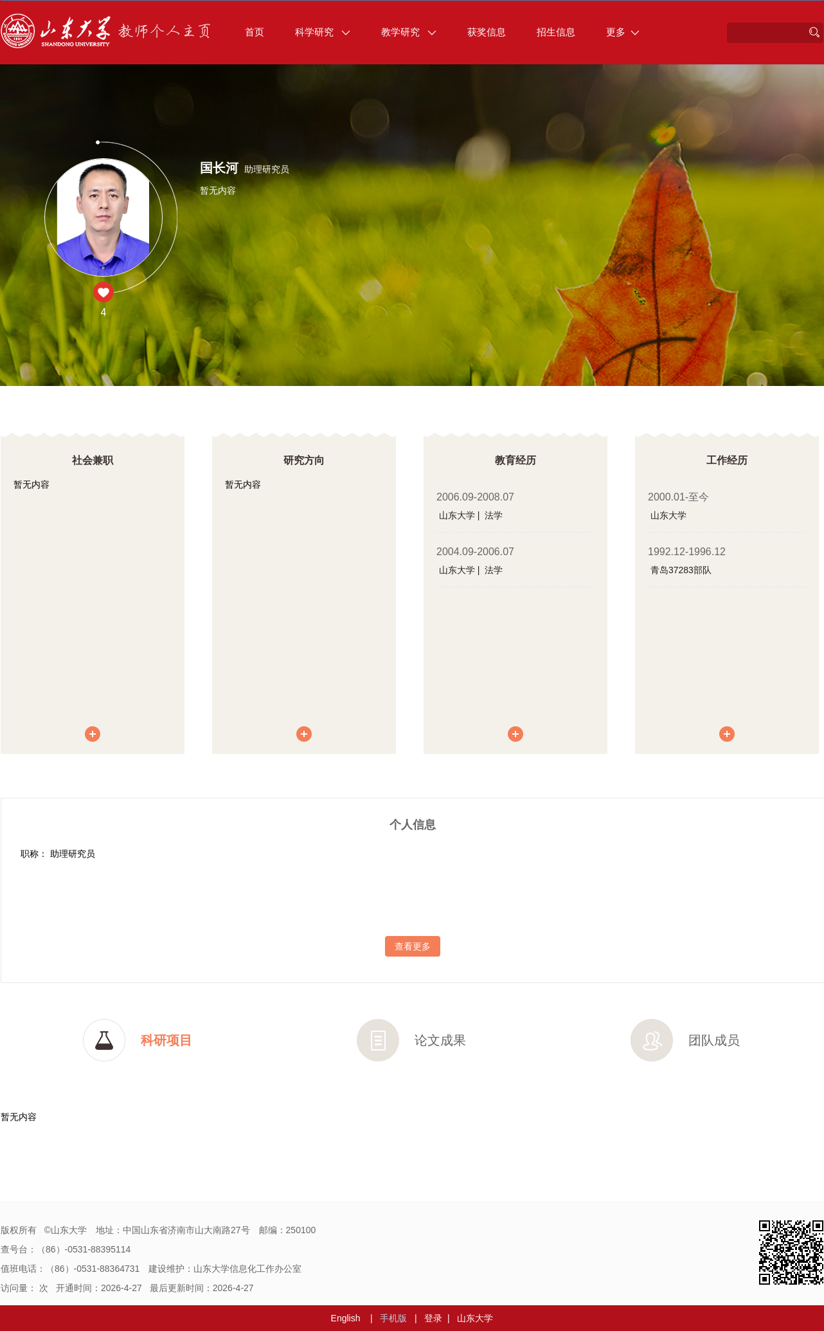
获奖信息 (486, 31)
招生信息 (556, 31)
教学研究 (408, 31)
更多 (623, 31)
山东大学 (475, 1318)
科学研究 (322, 31)
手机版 (393, 1318)
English (346, 1318)
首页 (254, 31)
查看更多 (413, 946)
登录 (433, 1318)
